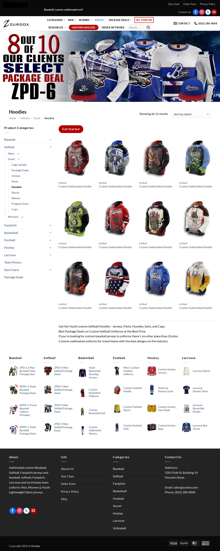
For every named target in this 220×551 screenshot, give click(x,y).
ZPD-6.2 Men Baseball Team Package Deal (28, 371)
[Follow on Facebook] (195, 12)
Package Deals (120, 20)
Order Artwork (113, 27)
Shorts (15, 192)
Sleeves (16, 198)
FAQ (64, 499)
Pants (15, 181)
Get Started (144, 20)
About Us (67, 468)
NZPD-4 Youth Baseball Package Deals (28, 390)
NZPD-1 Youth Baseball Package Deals (28, 430)
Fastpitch (10, 225)
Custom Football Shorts (132, 408)
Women (85, 20)
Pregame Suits (20, 203)
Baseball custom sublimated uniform (76, 9)
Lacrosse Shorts (201, 370)
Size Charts (11, 270)
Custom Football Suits (132, 427)
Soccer (117, 506)
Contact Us (184, 12)
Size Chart (174, 4)
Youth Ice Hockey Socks (165, 389)
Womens (13, 216)
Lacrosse (10, 255)
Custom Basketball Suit (97, 411)
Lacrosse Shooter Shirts (200, 389)
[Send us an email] (214, 12)
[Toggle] (50, 139)
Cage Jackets (19, 164)
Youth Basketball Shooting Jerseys (94, 372)
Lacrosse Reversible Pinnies (198, 408)
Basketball (11, 232)
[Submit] (148, 27)
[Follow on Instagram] (202, 12)
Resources (57, 27)
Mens (11, 153)
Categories (56, 20)
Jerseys (16, 175)
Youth (100, 20)
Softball (24, 118)
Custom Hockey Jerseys (167, 371)
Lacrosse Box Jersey (200, 427)
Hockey (9, 247)
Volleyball (119, 528)
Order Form (189, 4)
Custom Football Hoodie (132, 389)
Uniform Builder (83, 27)
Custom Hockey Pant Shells (167, 408)
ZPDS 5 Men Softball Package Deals (63, 390)
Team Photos (12, 262)
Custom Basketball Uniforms (94, 393)
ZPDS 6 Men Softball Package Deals (63, 371)
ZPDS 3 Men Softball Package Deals (63, 427)
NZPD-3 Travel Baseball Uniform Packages (28, 410)
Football (9, 240)
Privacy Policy (207, 4)
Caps (15, 209)
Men (72, 20)
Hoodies (17, 187)
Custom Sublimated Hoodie (74, 186)
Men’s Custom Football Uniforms (131, 371)
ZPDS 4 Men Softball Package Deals (63, 408)
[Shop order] (191, 114)
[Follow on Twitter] (208, 12)
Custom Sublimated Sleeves (95, 430)
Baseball (9, 139)
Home (12, 118)
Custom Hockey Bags (167, 427)
